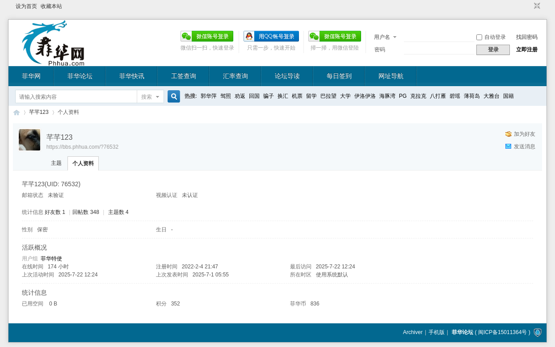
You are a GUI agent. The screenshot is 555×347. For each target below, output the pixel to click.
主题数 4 (118, 212)
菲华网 (31, 75)
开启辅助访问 (528, 6)
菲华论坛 (79, 75)
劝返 (240, 96)
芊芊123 (39, 112)
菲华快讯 (131, 75)
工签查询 (183, 75)
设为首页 (26, 6)
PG (403, 96)
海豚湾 (387, 96)
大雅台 (492, 96)
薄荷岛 (472, 96)
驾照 (225, 96)
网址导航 (391, 75)
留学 (311, 96)
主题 (56, 163)
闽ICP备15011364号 (502, 332)
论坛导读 (287, 75)
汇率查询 (235, 75)
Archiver (413, 332)
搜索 (146, 97)
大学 (345, 96)
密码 (379, 49)
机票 (297, 96)
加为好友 (524, 134)
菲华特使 (51, 258)
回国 (254, 96)
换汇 (283, 96)
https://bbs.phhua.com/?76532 (82, 147)
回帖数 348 (85, 212)
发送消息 (524, 146)
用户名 (382, 37)
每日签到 (339, 75)
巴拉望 (328, 96)
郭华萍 (209, 96)
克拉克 (418, 96)
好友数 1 (55, 212)
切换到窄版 (536, 6)
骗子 (268, 96)
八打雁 (438, 96)
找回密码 (527, 37)
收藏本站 (51, 6)
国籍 (508, 96)
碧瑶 (455, 96)
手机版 (437, 332)
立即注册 (527, 49)
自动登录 (491, 37)
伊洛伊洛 (365, 96)
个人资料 (83, 163)
